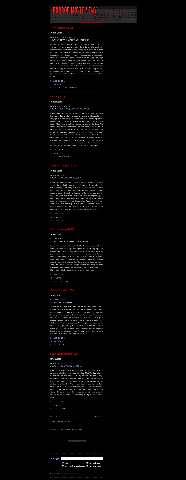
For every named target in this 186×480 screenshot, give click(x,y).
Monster (61, 220)
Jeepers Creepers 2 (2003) (64, 165)
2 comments (56, 278)
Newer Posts (55, 417)
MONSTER (61, 175)
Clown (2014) (57, 96)
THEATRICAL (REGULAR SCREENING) (74, 109)
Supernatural (64, 156)
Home (77, 417)
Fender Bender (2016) (62, 290)
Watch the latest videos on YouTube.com (65, 474)
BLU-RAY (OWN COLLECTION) (71, 178)
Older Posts (99, 417)
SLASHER (61, 300)
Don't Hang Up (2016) (62, 229)
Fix (59, 87)
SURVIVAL (71, 37)
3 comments (56, 341)
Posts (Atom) (65, 421)
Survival (74, 87)
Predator (65, 87)
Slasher (64, 344)
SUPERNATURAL (64, 106)
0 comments (56, 84)
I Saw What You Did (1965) (65, 354)
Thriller (64, 281)
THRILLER (61, 239)
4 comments (56, 153)
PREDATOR (61, 37)
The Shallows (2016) (61, 27)
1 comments (56, 217)
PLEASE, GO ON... (57, 81)
